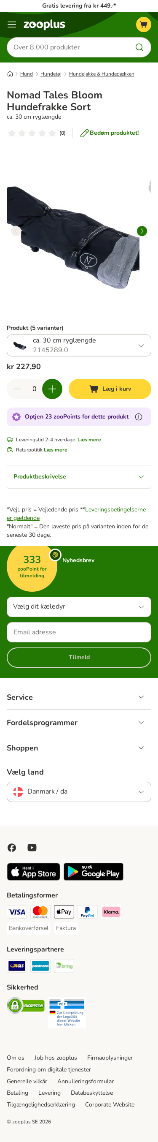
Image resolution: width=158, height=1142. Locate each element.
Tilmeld (79, 657)
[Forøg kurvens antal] (52, 389)
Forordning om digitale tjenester (49, 1070)
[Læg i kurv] (110, 389)
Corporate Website (109, 1105)
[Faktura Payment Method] (66, 928)
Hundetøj (51, 74)
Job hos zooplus (56, 1058)
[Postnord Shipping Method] (40, 967)
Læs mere (89, 439)
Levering (49, 1093)
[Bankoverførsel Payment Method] (28, 928)
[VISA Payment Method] (17, 913)
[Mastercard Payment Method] (40, 913)
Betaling (17, 1093)
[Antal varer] (34, 389)
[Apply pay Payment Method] (64, 913)
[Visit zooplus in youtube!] (32, 848)
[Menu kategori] (11, 24)
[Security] (26, 1007)
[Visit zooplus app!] (33, 879)
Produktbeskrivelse (79, 477)
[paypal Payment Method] (88, 913)
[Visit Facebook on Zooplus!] (12, 848)
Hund (26, 74)
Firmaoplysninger (110, 1058)
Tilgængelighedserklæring (41, 1105)
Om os (15, 1058)
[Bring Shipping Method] (64, 967)
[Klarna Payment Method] (111, 913)
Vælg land (25, 772)
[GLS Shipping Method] (17, 967)
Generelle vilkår (27, 1081)
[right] (142, 231)
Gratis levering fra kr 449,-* (79, 6)
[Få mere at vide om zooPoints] (138, 416)
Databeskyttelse (92, 1093)
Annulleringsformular (85, 1081)
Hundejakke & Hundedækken (101, 74)
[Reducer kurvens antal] (17, 389)
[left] (16, 231)
